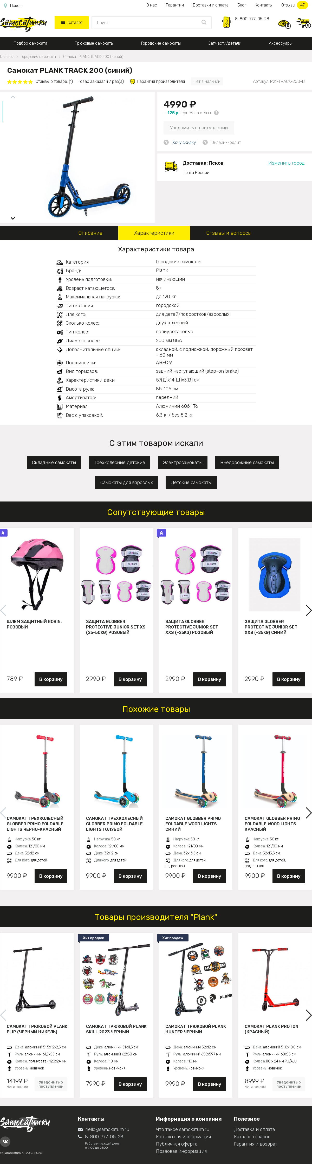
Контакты (263, 5)
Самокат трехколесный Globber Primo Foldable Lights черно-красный (35, 824)
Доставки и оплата (211, 5)
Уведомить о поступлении (199, 128)
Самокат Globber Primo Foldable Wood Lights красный (272, 824)
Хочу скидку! (184, 142)
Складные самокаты (54, 462)
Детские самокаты (191, 482)
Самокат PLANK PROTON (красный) (271, 1029)
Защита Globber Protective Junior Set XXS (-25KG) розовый (191, 627)
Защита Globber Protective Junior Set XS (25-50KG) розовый (116, 627)
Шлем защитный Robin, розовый (34, 624)
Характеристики (154, 233)
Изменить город (286, 163)
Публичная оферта (176, 1144)
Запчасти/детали (224, 43)
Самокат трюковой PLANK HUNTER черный (195, 1029)
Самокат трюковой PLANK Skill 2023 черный (116, 1029)
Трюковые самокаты (94, 43)
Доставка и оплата (254, 1129)
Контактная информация (183, 1136)
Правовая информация (181, 1151)
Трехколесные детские (119, 462)
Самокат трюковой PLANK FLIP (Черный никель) (37, 1029)
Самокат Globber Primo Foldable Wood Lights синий (193, 824)
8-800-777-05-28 (252, 18)
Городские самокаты (161, 43)
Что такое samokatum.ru (182, 1129)
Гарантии (175, 5)
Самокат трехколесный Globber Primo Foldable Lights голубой (114, 824)
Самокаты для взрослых (126, 482)
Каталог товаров (252, 1136)
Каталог (71, 22)
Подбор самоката (30, 43)
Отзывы (294, 5)
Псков (13, 5)
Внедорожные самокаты (247, 462)
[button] (13, 216)
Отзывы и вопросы (229, 233)
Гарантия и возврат (255, 1144)
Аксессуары (280, 43)
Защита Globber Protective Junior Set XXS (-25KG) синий (271, 627)
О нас (151, 5)
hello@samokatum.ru (103, 1129)
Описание (90, 233)
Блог (241, 5)
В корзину (51, 679)
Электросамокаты (182, 462)
